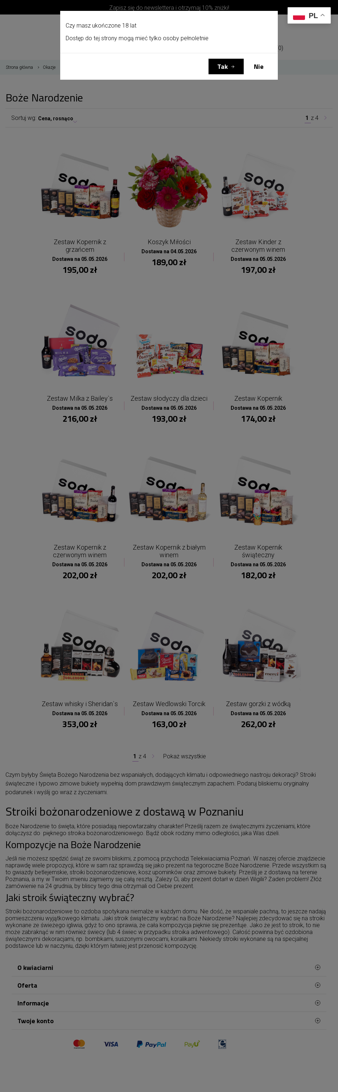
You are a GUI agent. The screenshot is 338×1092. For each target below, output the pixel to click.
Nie (259, 66)
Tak (222, 66)
